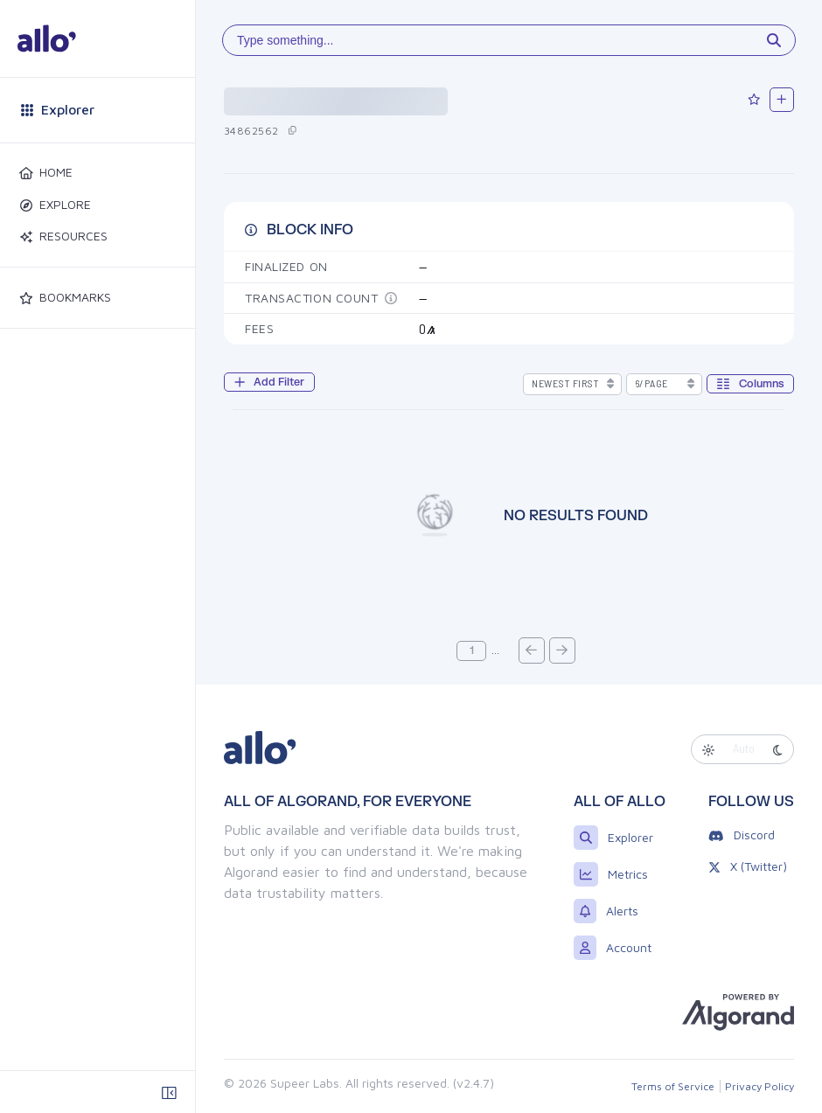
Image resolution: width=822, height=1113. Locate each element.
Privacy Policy (759, 1086)
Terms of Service (672, 1086)
